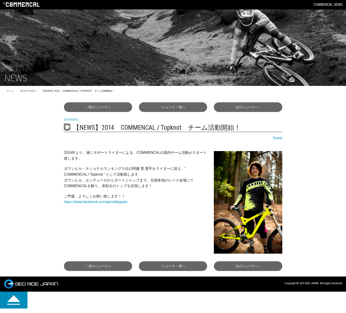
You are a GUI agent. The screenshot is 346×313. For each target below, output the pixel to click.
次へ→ (248, 107)
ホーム (10, 90)
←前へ (98, 107)
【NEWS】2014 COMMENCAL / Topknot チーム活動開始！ (78, 90)
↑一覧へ (173, 107)
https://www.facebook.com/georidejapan (96, 202)
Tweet (277, 138)
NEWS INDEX (28, 90)
